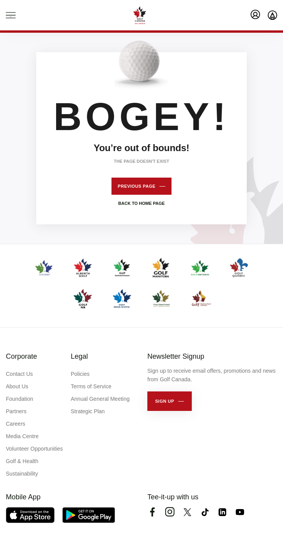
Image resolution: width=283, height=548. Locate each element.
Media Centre (22, 436)
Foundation (19, 399)
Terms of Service (91, 386)
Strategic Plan (88, 411)
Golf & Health (22, 461)
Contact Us (19, 374)
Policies (80, 374)
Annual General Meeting (100, 399)
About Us (17, 386)
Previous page (137, 186)
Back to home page (141, 203)
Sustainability (22, 473)
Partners (16, 411)
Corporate (21, 356)
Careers (15, 424)
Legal (79, 356)
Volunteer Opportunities (34, 449)
